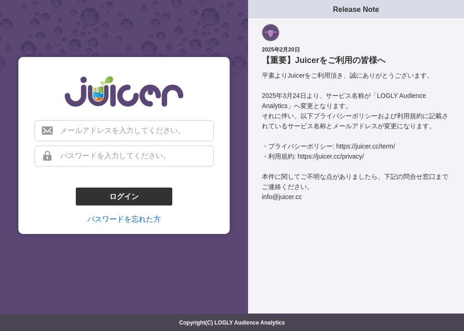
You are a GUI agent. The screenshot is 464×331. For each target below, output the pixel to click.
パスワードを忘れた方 (124, 219)
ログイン (124, 196)
